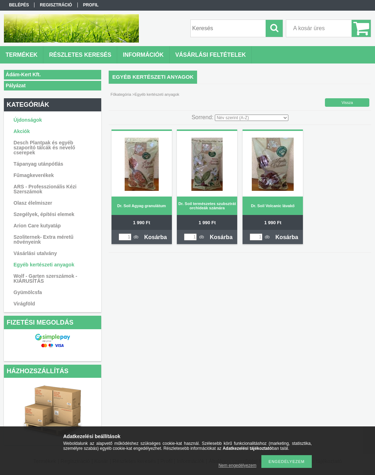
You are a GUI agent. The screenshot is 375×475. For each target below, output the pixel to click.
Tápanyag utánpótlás (38, 164)
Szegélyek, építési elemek (43, 214)
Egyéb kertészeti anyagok (43, 264)
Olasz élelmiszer (32, 203)
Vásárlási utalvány (35, 253)
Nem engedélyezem (237, 465)
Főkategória (120, 94)
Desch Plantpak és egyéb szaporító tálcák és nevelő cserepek (44, 147)
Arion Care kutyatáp (37, 225)
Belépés (19, 4)
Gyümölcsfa (27, 292)
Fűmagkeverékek (33, 175)
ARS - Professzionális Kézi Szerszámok (44, 189)
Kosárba (155, 237)
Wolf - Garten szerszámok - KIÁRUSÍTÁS (45, 278)
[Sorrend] (251, 118)
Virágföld (24, 303)
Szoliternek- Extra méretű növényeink (43, 239)
